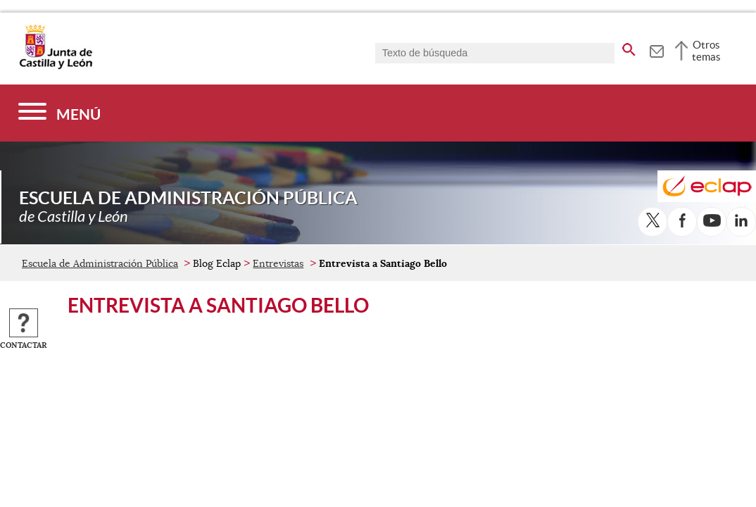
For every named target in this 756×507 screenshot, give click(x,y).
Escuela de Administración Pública (100, 263)
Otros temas (706, 51)
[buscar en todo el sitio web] (629, 47)
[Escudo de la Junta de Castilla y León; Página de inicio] (55, 66)
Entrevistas (278, 263)
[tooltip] (656, 49)
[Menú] (59, 113)
